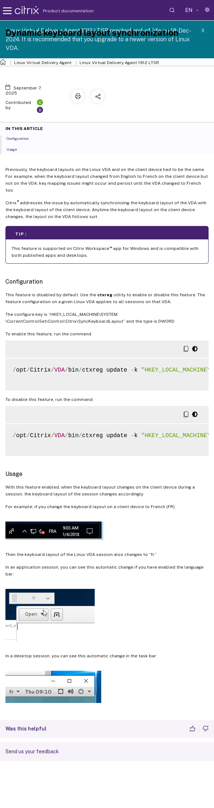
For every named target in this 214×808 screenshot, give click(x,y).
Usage (16, 148)
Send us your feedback (32, 751)
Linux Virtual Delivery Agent (43, 62)
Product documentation (59, 10)
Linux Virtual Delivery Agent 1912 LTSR (119, 62)
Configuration (22, 138)
